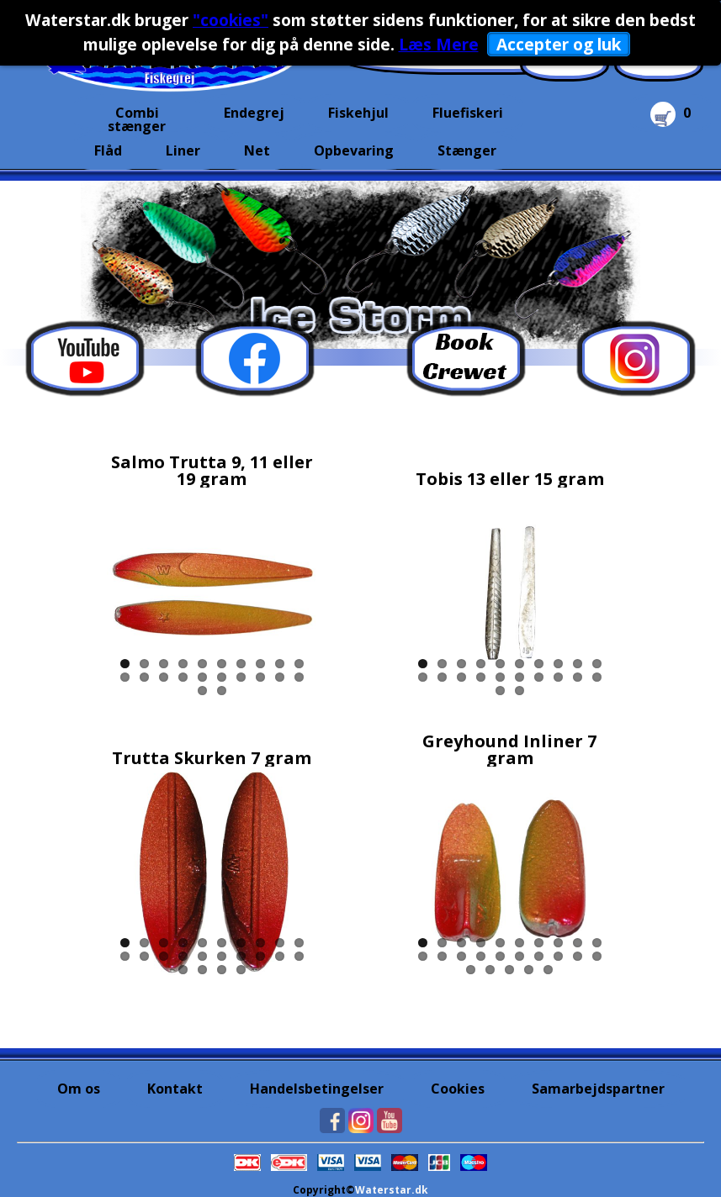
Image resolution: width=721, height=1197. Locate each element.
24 (241, 969)
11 (125, 677)
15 (202, 677)
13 (163, 677)
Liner (183, 150)
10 (299, 663)
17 (241, 677)
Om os (78, 1088)
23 (221, 969)
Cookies (458, 1088)
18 (260, 677)
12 (144, 677)
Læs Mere (439, 44)
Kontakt (175, 1088)
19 (279, 677)
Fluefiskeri (467, 112)
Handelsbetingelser (317, 1088)
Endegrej (254, 112)
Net (257, 150)
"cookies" (230, 19)
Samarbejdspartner (598, 1088)
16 (221, 677)
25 (548, 969)
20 (299, 677)
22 (221, 690)
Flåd (108, 150)
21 (202, 690)
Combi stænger (137, 117)
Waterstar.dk (391, 1190)
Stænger (466, 150)
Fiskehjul (358, 112)
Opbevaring (354, 150)
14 (183, 677)
